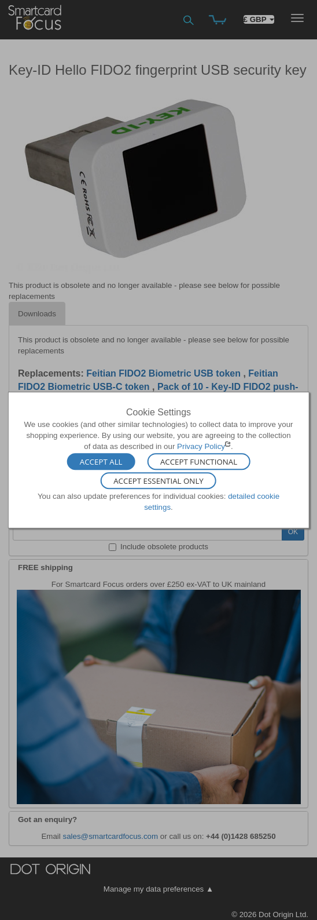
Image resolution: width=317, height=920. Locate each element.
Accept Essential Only (158, 481)
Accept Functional (198, 461)
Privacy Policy (201, 446)
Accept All (101, 461)
